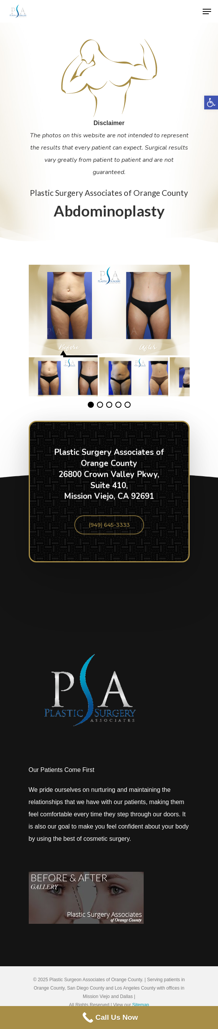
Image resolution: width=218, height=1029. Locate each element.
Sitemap (140, 1005)
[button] (211, 102)
